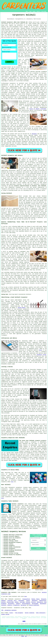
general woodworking (33, 511)
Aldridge (22, 602)
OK (25, 636)
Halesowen (21, 600)
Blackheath (43, 603)
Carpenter (4, 607)
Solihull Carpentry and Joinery (12, 155)
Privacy (45, 626)
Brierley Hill (12, 600)
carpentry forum (41, 354)
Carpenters (21, 49)
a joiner (3, 178)
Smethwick (34, 600)
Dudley (16, 602)
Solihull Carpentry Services (13, 531)
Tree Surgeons (19, 612)
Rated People (21, 307)
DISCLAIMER (43, 11)
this (12, 481)
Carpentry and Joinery (8, 188)
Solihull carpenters (18, 503)
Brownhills (16, 605)
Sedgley (3, 600)
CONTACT (38, 11)
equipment (44, 28)
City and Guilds (31, 187)
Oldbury (18, 603)
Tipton (28, 600)
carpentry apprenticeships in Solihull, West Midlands (30, 185)
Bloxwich (43, 599)
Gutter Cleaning (29, 612)
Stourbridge (10, 602)
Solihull (34, 133)
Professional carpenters (8, 83)
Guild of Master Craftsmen (38, 108)
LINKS (30, 11)
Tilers (11, 612)
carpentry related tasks (14, 528)
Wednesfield (42, 600)
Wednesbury (40, 602)
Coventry (9, 605)
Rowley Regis (35, 599)
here (40, 350)
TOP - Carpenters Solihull (8, 610)
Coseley (28, 602)
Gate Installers (40, 612)
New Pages (6, 626)
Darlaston (23, 605)
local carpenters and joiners (20, 455)
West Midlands (34, 528)
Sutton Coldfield (34, 605)
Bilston (33, 602)
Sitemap (2, 626)
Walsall (3, 602)
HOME (27, 11)
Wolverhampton (26, 603)
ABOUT (34, 11)
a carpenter (35, 73)
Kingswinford (26, 599)
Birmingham (35, 603)
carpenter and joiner (23, 172)
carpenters (44, 35)
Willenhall (11, 603)
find (6, 487)
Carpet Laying (5, 614)
